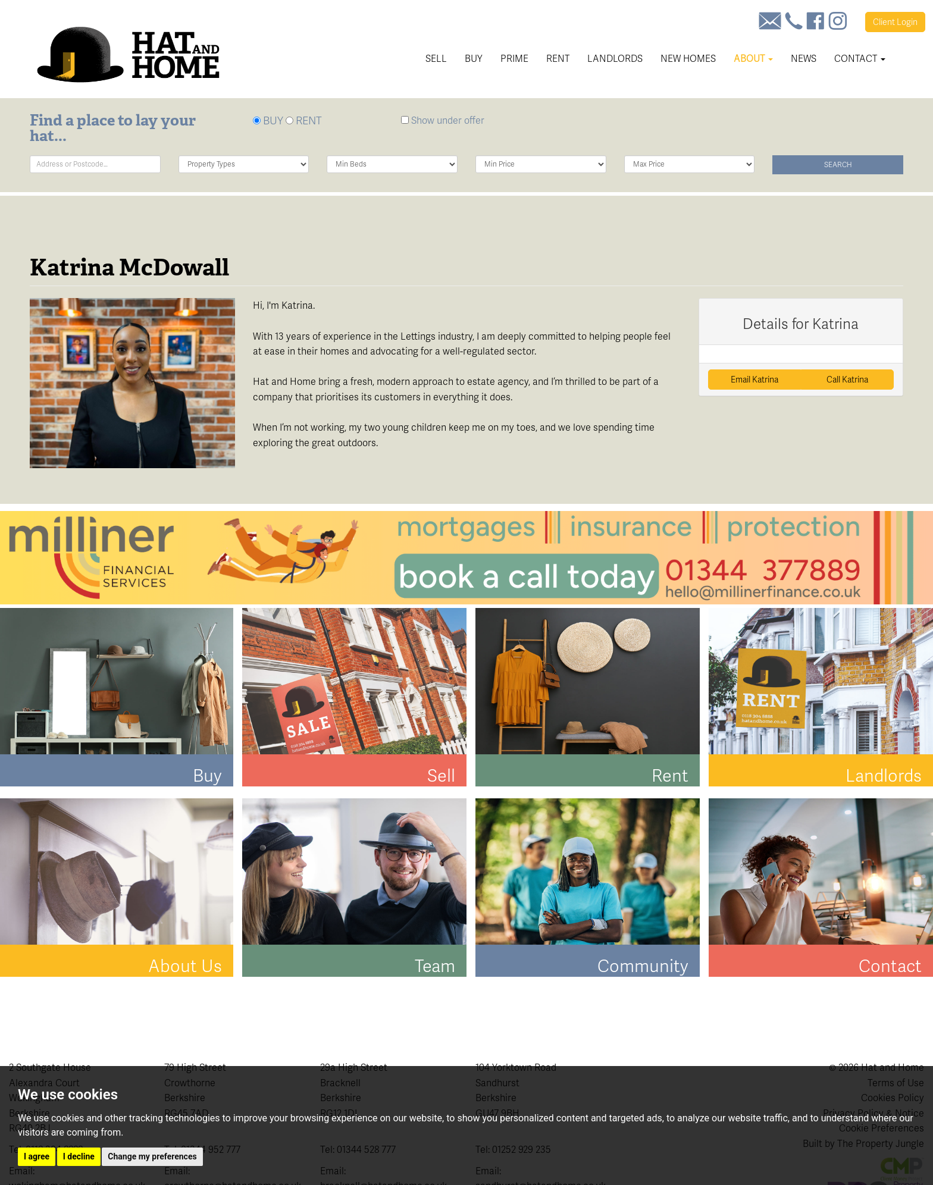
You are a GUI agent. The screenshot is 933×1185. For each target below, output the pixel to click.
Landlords (615, 58)
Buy (474, 58)
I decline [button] (79, 1156)
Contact (859, 58)
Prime (514, 58)
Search (838, 165)
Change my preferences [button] (152, 1156)
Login (895, 22)
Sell (436, 58)
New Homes (688, 58)
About (753, 58)
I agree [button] (36, 1156)
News (803, 58)
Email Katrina (754, 379)
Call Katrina (847, 379)
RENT (304, 120)
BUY (268, 120)
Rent (557, 58)
